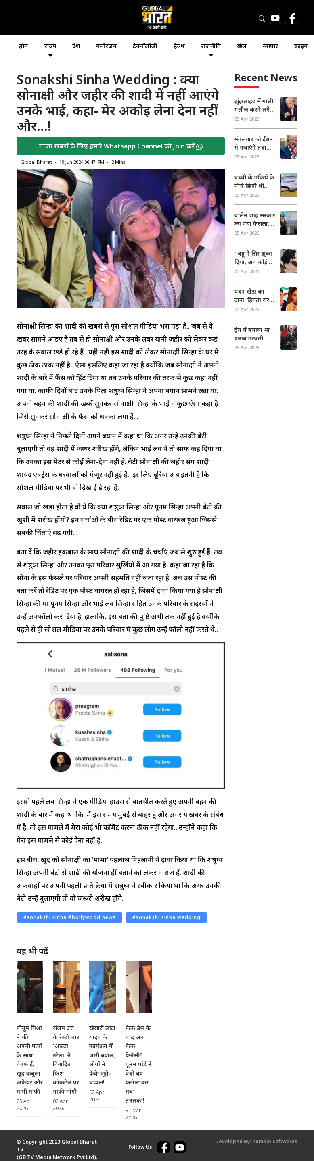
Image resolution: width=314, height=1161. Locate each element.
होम (23, 46)
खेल (242, 46)
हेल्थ (179, 46)
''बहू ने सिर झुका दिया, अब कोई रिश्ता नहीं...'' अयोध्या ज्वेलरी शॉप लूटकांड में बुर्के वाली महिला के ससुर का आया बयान (253, 258)
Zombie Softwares (274, 1141)
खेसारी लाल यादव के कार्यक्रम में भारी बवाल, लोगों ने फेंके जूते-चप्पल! (102, 1055)
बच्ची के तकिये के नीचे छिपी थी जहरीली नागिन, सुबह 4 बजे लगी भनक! (254, 181)
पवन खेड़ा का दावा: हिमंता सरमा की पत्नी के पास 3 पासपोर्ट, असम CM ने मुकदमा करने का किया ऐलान (254, 296)
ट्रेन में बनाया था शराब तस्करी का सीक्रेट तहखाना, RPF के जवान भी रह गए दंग (253, 334)
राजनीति (211, 50)
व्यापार (270, 46)
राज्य (50, 50)
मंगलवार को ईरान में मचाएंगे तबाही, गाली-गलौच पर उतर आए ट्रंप (253, 143)
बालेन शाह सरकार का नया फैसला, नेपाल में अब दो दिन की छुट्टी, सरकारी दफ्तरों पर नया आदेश (254, 219)
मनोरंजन (106, 46)
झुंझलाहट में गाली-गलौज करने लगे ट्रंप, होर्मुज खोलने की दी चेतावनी (255, 105)
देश (76, 46)
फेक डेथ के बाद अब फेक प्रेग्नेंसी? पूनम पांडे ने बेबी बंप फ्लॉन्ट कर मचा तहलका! (139, 1064)
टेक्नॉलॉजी (145, 46)
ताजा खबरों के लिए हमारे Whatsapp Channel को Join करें (121, 146)
